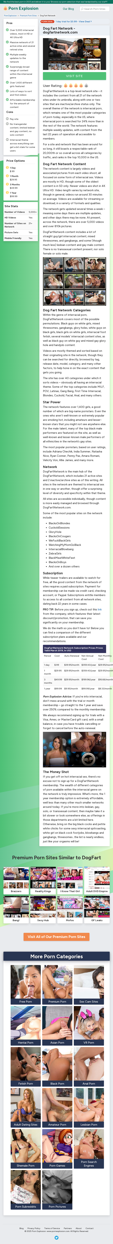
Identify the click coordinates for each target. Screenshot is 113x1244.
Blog (21, 1228)
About (79, 1228)
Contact (90, 1228)
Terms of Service (52, 1228)
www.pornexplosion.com (58, 1231)
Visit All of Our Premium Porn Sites (56, 937)
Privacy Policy (33, 1228)
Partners (68, 1228)
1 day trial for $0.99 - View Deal (66, 21)
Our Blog (68, 9)
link (100, 609)
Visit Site (74, 76)
